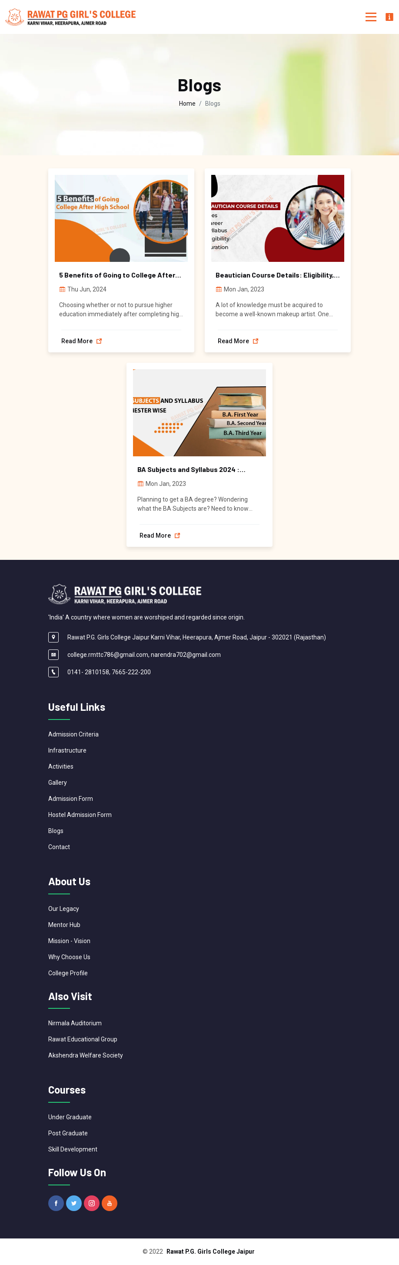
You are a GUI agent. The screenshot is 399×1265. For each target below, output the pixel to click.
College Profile (68, 973)
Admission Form (70, 798)
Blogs (55, 830)
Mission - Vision (69, 940)
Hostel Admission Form (80, 814)
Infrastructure (67, 750)
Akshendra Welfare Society (85, 1055)
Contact (59, 846)
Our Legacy (63, 908)
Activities (60, 766)
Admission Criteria (73, 734)
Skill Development (72, 1149)
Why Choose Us (69, 957)
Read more (81, 341)
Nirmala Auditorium (75, 1023)
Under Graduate (70, 1117)
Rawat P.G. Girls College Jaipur (210, 1251)
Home (187, 103)
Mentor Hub (64, 924)
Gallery (57, 782)
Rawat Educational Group (82, 1039)
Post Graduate (68, 1133)
